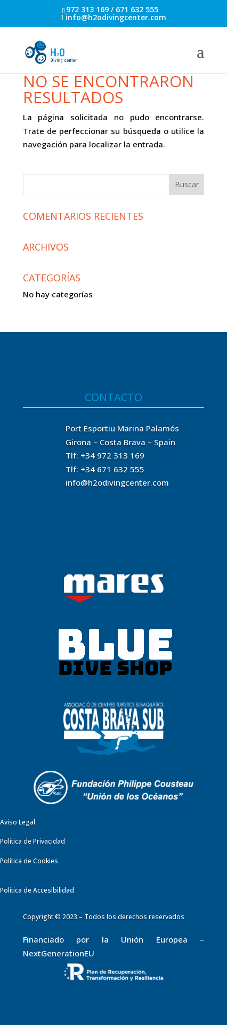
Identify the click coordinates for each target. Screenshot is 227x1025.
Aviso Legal (17, 822)
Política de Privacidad (32, 841)
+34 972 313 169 (112, 455)
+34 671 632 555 (112, 469)
